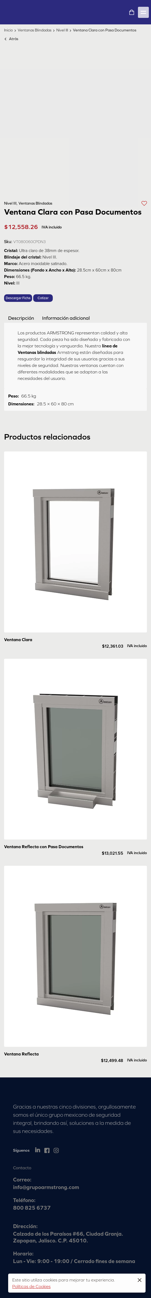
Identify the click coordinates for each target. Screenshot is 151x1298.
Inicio (8, 30)
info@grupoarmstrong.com (46, 1187)
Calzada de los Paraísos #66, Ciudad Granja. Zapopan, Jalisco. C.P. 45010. (68, 1237)
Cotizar (43, 298)
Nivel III (62, 30)
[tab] (21, 318)
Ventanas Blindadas (34, 30)
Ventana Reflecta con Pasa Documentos (43, 846)
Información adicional (66, 318)
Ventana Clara (18, 639)
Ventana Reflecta (21, 1053)
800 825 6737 (32, 1208)
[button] (144, 203)
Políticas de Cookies (31, 1286)
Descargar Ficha (18, 298)
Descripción (21, 318)
